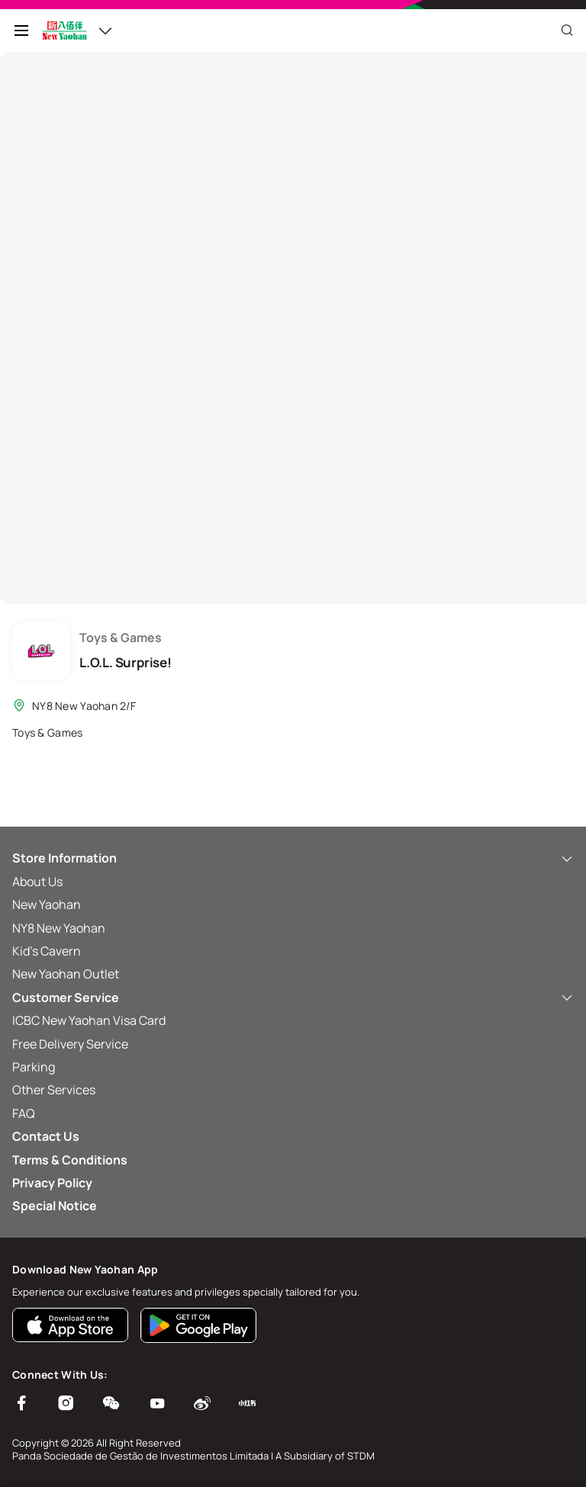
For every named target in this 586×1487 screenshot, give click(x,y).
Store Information (293, 858)
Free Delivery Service (70, 1044)
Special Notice (54, 1205)
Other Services (53, 1090)
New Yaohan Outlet (65, 974)
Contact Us (45, 1136)
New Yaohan (46, 904)
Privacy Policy (52, 1183)
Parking (33, 1067)
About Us (37, 881)
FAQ (23, 1113)
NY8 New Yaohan (58, 928)
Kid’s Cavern (46, 951)
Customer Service (293, 997)
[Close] (567, 30)
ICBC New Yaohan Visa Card (89, 1020)
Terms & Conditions (69, 1160)
